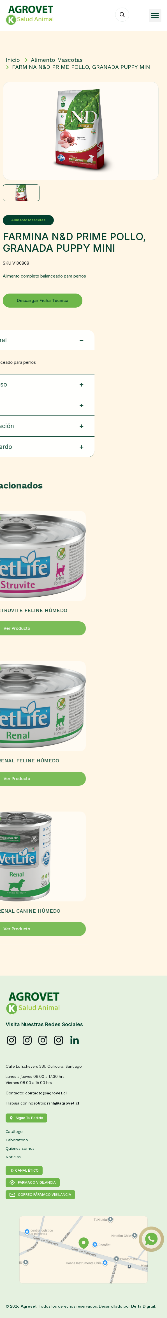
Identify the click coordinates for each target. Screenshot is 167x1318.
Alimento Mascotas (36, 220)
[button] (155, 15)
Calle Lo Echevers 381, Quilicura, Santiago (44, 1066)
